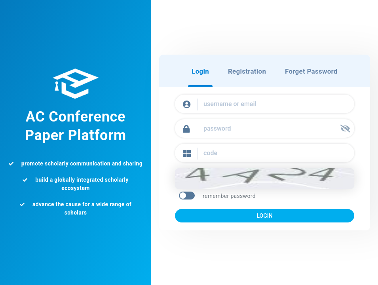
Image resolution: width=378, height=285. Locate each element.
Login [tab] (196, 72)
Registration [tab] (246, 72)
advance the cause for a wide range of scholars (75, 208)
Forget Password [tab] (314, 72)
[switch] (185, 196)
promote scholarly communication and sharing (75, 163)
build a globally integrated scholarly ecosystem (75, 184)
